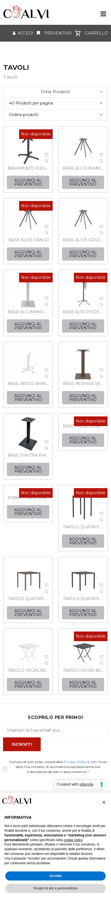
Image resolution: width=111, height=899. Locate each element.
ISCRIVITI (22, 744)
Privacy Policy (75, 762)
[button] (103, 802)
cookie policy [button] (73, 840)
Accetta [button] (55, 876)
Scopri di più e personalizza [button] (55, 888)
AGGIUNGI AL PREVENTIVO (28, 182)
